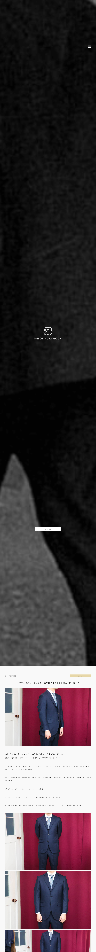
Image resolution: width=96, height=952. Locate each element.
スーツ (80, 676)
